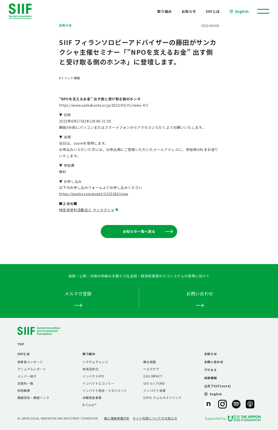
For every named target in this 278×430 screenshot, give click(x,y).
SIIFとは (213, 11)
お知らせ (189, 11)
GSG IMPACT (152, 376)
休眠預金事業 (92, 397)
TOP (20, 344)
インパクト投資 (154, 390)
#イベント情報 (69, 78)
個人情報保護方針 (117, 418)
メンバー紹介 (27, 376)
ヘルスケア (151, 369)
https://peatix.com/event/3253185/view (93, 193)
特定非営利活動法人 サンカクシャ (86, 209)
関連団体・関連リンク (33, 397)
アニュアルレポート (31, 369)
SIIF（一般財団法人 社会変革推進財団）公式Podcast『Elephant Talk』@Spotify (236, 404)
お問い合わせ (213, 362)
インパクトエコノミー (98, 383)
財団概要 (23, 390)
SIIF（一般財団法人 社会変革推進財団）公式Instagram (222, 404)
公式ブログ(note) (217, 386)
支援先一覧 (25, 383)
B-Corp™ (89, 405)
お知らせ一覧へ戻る (148, 231)
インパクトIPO (93, 376)
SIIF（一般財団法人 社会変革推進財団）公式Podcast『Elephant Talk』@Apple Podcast (250, 404)
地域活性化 (90, 369)
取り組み (164, 11)
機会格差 (149, 362)
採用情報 (210, 378)
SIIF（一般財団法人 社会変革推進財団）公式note (208, 404)
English (242, 11)
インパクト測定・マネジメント (105, 390)
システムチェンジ (95, 362)
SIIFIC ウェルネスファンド (162, 397)
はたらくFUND (154, 383)
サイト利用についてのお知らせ (155, 418)
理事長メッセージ (30, 362)
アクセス (210, 370)
